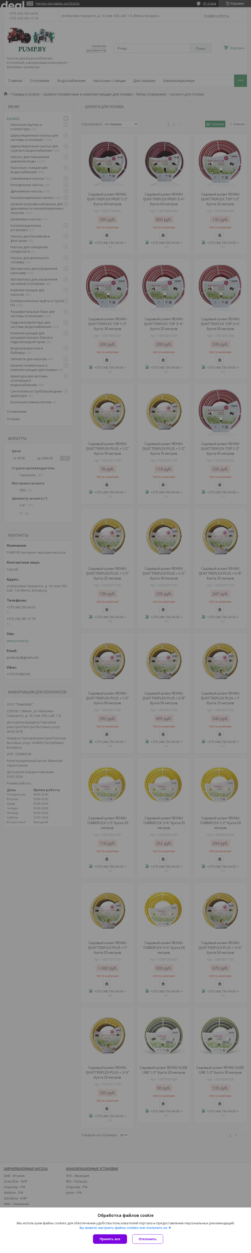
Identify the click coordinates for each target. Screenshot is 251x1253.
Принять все (110, 1239)
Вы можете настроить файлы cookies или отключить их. (123, 1228)
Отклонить (147, 1239)
